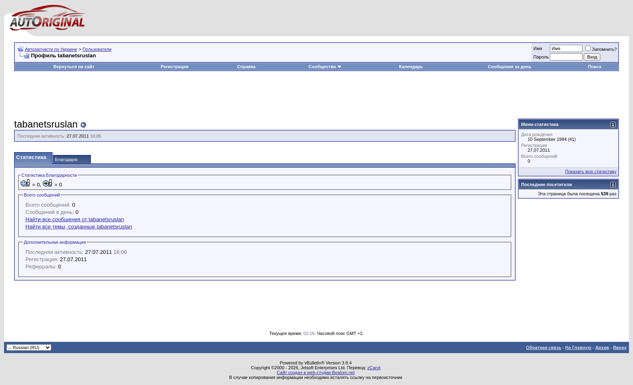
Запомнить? (601, 49)
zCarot (373, 367)
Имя (537, 48)
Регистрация (175, 66)
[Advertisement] (316, 95)
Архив (602, 347)
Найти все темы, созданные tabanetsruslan (78, 227)
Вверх (620, 347)
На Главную (578, 347)
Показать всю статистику (590, 171)
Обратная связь (543, 347)
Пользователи (96, 49)
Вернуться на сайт (73, 66)
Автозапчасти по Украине (51, 49)
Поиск (595, 66)
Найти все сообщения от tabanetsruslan (74, 219)
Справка (246, 66)
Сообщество (325, 66)
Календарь (411, 66)
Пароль (541, 56)
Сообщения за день (509, 66)
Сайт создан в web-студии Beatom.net (315, 372)
